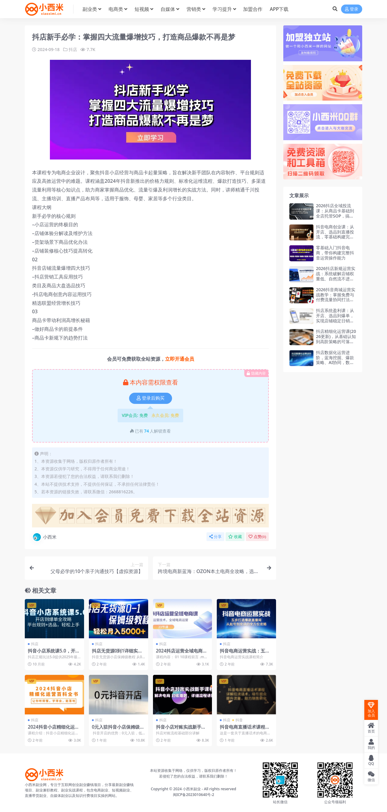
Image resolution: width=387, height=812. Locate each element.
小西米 (44, 537)
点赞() (257, 536)
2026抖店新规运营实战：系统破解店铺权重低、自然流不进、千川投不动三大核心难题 (335, 279)
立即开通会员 (179, 359)
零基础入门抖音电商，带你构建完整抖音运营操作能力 (335, 253)
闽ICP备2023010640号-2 (193, 794)
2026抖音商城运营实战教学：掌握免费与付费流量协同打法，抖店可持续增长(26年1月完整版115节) (336, 300)
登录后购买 (150, 398)
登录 (351, 9)
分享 (215, 536)
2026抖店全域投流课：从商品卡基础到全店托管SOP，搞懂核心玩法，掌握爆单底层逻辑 (335, 216)
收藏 (235, 536)
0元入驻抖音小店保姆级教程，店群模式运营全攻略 (118, 729)
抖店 (73, 49)
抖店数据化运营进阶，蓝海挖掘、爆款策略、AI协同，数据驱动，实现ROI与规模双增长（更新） (335, 362)
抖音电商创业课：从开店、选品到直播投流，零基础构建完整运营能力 (335, 234)
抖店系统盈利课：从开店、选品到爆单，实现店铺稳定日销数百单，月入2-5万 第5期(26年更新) (335, 321)
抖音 (239, 720)
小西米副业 (192, 788)
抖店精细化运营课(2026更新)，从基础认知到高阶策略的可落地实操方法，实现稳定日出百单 (336, 341)
